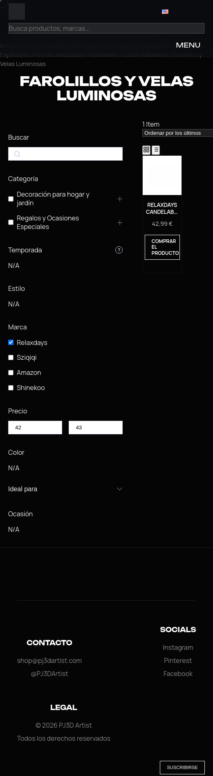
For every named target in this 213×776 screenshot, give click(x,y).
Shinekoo (31, 387)
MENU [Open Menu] (188, 45)
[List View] (156, 150)
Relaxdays (32, 342)
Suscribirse (182, 767)
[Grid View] (146, 150)
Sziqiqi (27, 357)
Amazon (29, 372)
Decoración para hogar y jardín (53, 198)
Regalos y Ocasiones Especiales (48, 222)
